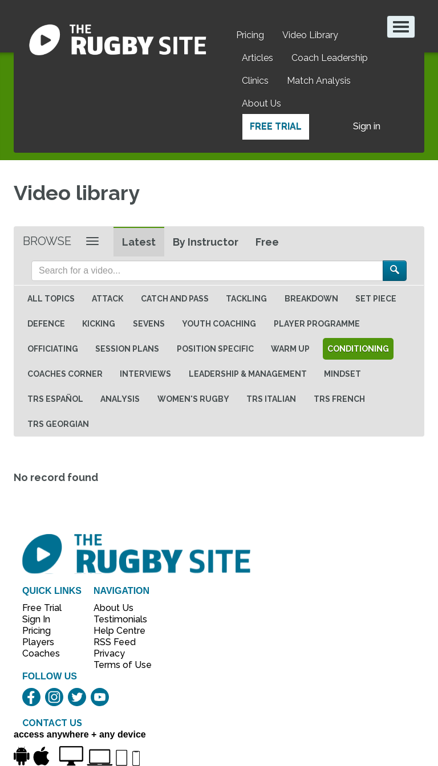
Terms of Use (116, 664)
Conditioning (358, 348)
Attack (107, 298)
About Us (261, 103)
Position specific (215, 348)
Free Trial (276, 126)
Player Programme (317, 323)
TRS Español (55, 399)
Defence (46, 323)
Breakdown (311, 298)
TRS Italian (271, 399)
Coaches (41, 653)
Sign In (36, 619)
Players (38, 642)
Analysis (120, 399)
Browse (47, 241)
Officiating (52, 348)
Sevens (149, 323)
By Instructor (205, 242)
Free (267, 242)
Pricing (250, 35)
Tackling (246, 298)
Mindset (342, 373)
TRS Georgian (58, 424)
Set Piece (375, 298)
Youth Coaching (219, 323)
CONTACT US (52, 723)
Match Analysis (319, 80)
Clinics (255, 80)
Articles (257, 57)
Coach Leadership (329, 57)
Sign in (366, 126)
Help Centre (116, 630)
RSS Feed (116, 642)
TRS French (339, 399)
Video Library (310, 35)
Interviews (145, 373)
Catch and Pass (175, 298)
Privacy (109, 653)
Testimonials (116, 619)
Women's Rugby (193, 399)
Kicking (98, 323)
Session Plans (127, 348)
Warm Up (290, 348)
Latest (139, 242)
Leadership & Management (248, 373)
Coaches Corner (65, 373)
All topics (51, 298)
